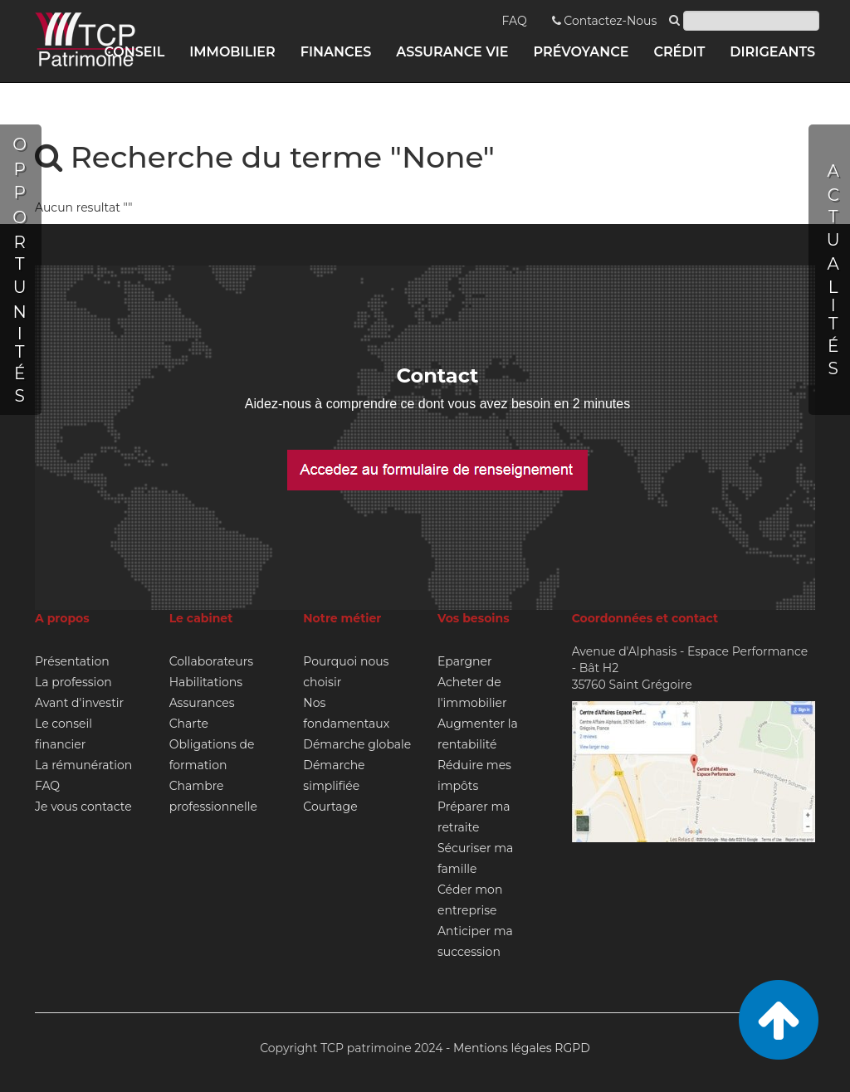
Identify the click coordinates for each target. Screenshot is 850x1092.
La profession (73, 682)
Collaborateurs (211, 661)
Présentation (72, 661)
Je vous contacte (83, 806)
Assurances (202, 702)
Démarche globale (357, 744)
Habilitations (206, 682)
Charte (188, 723)
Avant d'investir (79, 702)
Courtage (330, 806)
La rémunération (83, 765)
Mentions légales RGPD (521, 1048)
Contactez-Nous (604, 20)
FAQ (514, 20)
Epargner (464, 661)
